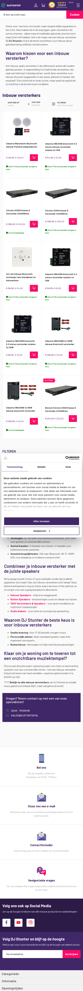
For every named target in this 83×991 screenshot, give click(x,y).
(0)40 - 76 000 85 (20, 710)
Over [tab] (68, 467)
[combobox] (33, 15)
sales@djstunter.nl (24, 715)
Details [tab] (42, 467)
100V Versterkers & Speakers (27, 603)
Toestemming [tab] (15, 467)
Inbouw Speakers (20, 595)
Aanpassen (41, 530)
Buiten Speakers (20, 599)
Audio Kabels (18, 611)
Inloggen (36, 5)
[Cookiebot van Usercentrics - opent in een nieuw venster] (65, 458)
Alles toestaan (41, 521)
